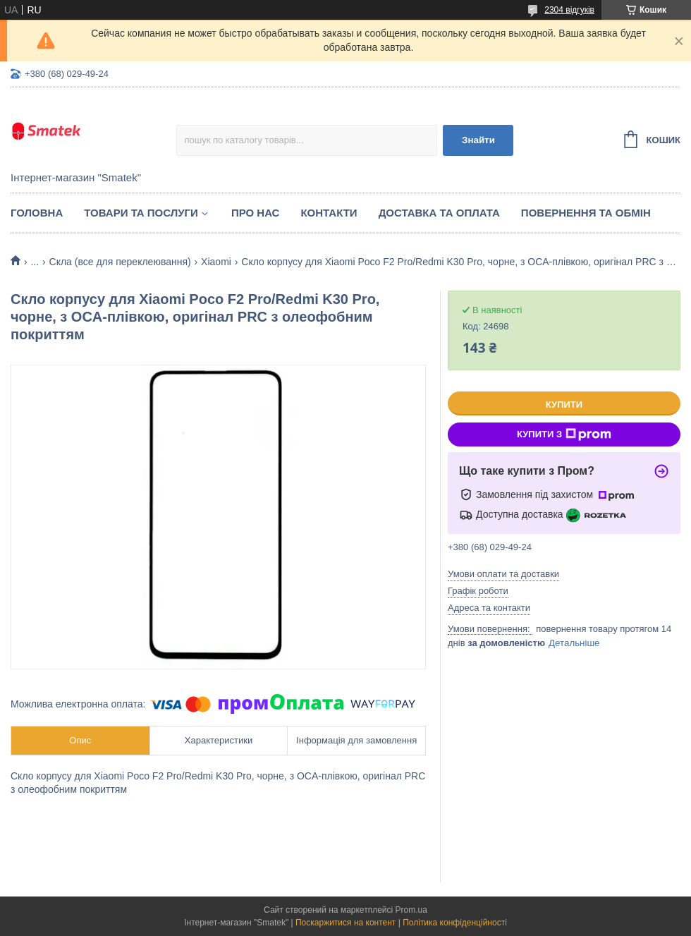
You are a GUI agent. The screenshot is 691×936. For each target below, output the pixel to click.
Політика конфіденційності (455, 923)
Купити (564, 404)
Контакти (328, 212)
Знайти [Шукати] (478, 140)
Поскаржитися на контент (345, 923)
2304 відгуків (569, 10)
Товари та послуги (141, 212)
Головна (37, 212)
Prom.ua (411, 910)
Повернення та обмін (586, 212)
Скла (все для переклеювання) (120, 261)
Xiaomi (216, 261)
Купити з (564, 434)
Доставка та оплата (439, 212)
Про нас (255, 212)
